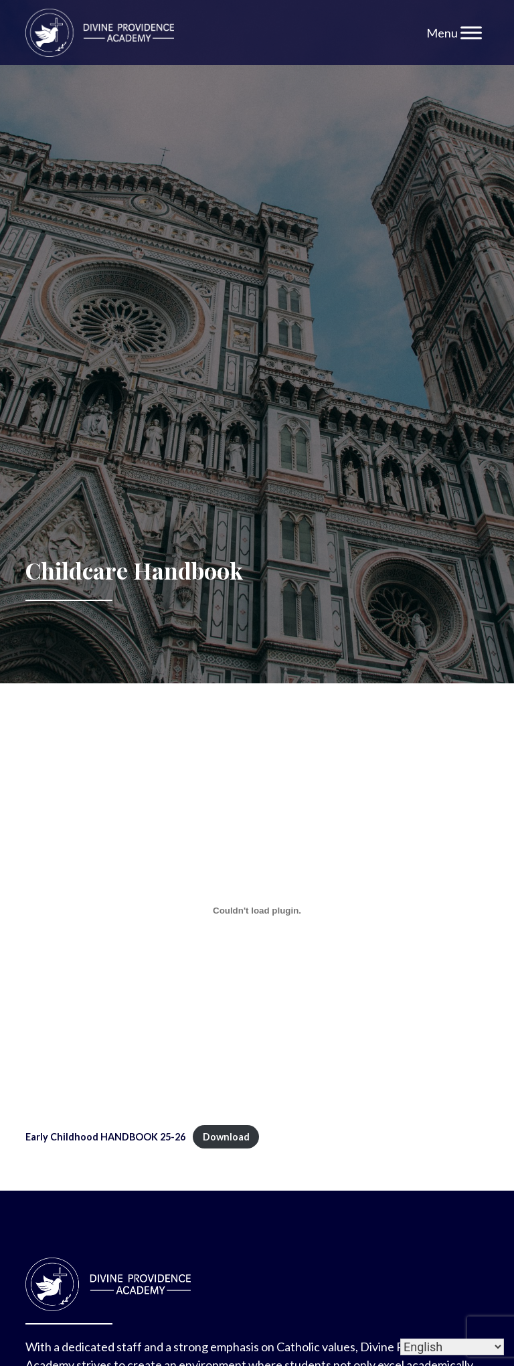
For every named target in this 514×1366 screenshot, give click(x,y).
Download (226, 1136)
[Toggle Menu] (471, 32)
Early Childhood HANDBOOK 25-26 (105, 1136)
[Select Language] (452, 1347)
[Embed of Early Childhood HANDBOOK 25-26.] (256, 911)
